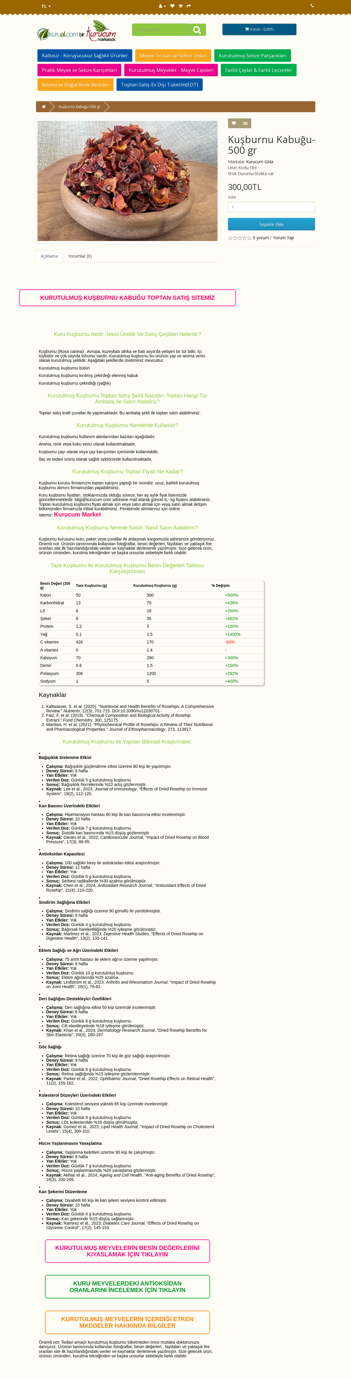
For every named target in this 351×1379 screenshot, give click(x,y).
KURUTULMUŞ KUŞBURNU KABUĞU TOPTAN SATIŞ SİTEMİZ (127, 297)
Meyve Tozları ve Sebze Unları (173, 55)
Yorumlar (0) (80, 256)
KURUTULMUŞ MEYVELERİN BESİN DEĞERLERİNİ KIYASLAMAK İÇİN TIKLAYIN (127, 1251)
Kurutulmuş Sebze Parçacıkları (253, 55)
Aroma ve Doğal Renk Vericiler (75, 84)
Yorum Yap (283, 237)
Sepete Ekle (271, 224)
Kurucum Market (77, 514)
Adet (232, 197)
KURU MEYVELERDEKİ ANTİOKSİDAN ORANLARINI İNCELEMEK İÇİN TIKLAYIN (127, 1286)
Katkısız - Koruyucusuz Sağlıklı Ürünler (85, 55)
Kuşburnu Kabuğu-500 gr (79, 106)
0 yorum (261, 237)
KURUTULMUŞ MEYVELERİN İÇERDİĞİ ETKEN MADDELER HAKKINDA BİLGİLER (127, 1322)
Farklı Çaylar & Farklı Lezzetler (258, 70)
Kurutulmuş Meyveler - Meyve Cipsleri (171, 70)
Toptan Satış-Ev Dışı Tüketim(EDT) (159, 84)
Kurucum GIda (259, 161)
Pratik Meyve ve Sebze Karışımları (79, 70)
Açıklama (49, 256)
